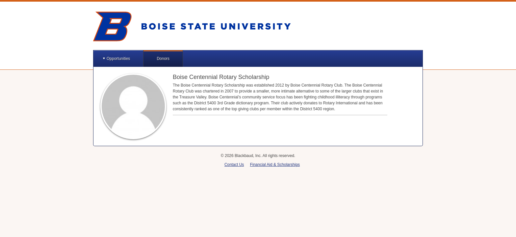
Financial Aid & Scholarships (275, 164)
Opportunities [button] (118, 58)
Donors (163, 58)
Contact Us (234, 164)
